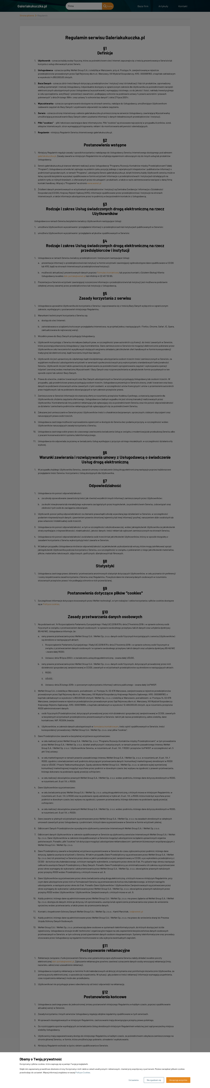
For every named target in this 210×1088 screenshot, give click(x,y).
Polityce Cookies (82, 1072)
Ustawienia (134, 1080)
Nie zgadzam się (154, 1080)
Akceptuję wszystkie (178, 1080)
